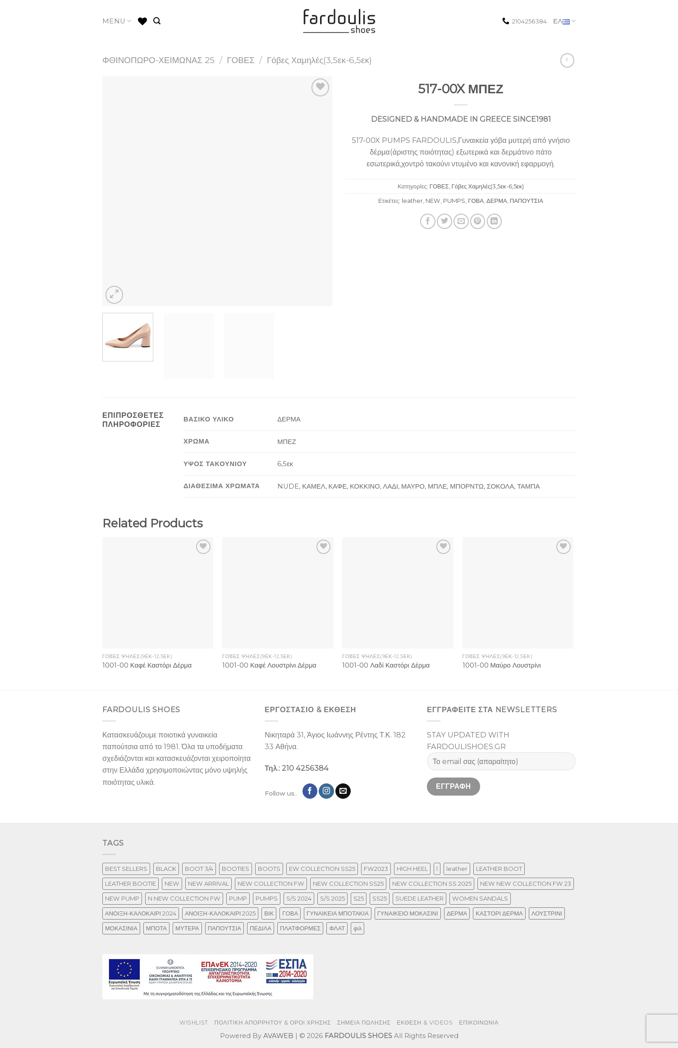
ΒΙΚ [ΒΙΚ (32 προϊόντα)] (269, 913)
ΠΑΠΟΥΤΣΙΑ (526, 200)
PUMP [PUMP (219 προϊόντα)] (238, 898)
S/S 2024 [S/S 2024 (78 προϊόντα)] (299, 898)
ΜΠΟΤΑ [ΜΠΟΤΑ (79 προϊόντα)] (156, 928)
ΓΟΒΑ (476, 200)
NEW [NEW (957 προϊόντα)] (172, 883)
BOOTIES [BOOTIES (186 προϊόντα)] (235, 868)
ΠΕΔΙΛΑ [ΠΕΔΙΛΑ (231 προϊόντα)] (260, 928)
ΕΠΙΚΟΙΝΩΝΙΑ (479, 1022)
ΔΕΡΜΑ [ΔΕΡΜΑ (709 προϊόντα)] (457, 913)
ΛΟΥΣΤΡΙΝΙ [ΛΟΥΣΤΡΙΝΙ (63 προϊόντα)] (546, 913)
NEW (433, 200)
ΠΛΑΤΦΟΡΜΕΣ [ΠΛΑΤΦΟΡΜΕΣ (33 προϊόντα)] (300, 928)
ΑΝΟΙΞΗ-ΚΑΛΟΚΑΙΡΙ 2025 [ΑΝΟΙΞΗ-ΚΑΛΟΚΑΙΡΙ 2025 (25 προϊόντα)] (220, 913)
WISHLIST (193, 1022)
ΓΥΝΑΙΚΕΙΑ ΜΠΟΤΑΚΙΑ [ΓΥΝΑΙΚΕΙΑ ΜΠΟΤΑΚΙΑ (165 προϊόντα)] (338, 913)
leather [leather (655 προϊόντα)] (456, 868)
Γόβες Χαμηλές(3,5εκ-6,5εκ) (319, 60)
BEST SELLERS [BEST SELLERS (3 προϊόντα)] (126, 868)
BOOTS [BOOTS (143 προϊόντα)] (269, 868)
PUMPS (454, 200)
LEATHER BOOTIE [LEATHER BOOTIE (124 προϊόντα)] (130, 883)
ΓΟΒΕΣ (241, 60)
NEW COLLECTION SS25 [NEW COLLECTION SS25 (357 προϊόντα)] (348, 883)
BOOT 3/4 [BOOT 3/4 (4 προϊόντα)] (199, 868)
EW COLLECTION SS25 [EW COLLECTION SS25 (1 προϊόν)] (322, 868)
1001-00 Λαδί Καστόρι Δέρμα (386, 665)
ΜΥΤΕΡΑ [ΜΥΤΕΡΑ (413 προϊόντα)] (187, 928)
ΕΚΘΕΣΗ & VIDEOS (425, 1022)
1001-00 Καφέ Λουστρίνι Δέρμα (269, 665)
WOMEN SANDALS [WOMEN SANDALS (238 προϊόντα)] (480, 898)
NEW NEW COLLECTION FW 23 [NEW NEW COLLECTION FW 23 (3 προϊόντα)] (525, 883)
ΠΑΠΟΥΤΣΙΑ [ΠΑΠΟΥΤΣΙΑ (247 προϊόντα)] (224, 928)
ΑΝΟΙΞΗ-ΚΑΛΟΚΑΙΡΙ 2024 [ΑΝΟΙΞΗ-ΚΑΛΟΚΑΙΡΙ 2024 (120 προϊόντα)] (140, 913)
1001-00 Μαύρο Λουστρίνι (502, 665)
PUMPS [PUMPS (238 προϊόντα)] (267, 898)
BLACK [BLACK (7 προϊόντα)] (166, 868)
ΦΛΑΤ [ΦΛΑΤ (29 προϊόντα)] (337, 928)
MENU (117, 21)
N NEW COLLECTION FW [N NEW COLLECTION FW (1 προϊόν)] (184, 898)
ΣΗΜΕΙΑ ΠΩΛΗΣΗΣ (364, 1022)
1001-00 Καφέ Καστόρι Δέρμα (147, 665)
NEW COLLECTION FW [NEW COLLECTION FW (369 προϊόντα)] (271, 883)
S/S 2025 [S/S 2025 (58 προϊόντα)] (332, 898)
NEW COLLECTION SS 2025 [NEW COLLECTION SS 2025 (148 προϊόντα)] (432, 883)
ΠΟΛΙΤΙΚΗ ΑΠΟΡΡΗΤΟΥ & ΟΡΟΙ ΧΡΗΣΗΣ (273, 1022)
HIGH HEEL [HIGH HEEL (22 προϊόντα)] (412, 868)
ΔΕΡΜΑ (496, 200)
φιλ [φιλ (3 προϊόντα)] (357, 928)
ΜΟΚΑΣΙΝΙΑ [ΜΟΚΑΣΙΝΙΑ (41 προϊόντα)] (121, 928)
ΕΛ (564, 21)
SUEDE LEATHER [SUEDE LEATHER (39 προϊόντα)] (419, 898)
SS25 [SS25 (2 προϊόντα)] (379, 898)
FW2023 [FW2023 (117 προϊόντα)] (376, 868)
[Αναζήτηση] (156, 21)
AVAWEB (278, 1036)
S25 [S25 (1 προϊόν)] (358, 898)
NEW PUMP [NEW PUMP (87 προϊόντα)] (122, 898)
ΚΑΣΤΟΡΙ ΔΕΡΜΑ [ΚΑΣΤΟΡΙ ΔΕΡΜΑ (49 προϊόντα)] (499, 913)
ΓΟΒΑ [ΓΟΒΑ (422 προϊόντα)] (290, 913)
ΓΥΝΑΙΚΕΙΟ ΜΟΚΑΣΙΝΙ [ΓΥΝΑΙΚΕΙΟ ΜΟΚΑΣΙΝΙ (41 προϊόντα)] (407, 913)
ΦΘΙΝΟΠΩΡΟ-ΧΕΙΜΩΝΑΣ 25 (158, 60)
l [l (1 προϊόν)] (437, 868)
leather (412, 200)
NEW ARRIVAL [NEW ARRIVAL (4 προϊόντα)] (208, 883)
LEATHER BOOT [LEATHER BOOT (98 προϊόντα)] (499, 868)
